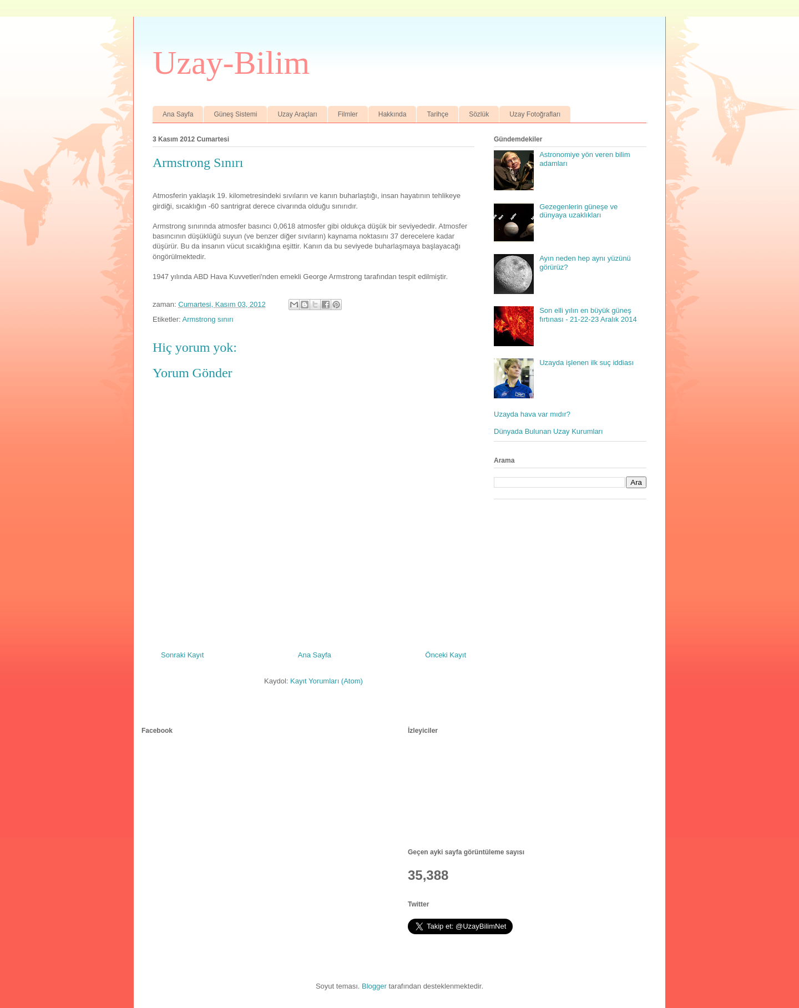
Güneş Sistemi (235, 114)
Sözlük (479, 114)
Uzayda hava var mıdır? (532, 414)
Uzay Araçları (297, 114)
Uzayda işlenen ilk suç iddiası (586, 362)
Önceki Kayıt (445, 655)
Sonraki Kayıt (182, 655)
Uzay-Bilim (231, 62)
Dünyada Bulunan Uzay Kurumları (548, 431)
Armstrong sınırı (207, 319)
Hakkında (392, 114)
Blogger (374, 986)
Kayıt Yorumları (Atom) (326, 681)
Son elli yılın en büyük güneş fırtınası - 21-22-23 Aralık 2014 (588, 314)
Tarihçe (437, 114)
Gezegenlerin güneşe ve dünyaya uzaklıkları (578, 211)
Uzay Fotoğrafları (534, 114)
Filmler (348, 114)
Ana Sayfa (178, 114)
